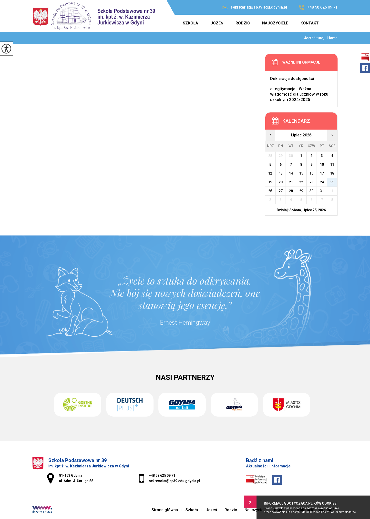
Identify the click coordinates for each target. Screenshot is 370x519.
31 (322, 191)
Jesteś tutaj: (315, 38)
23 (311, 182)
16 (311, 173)
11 (332, 164)
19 (270, 182)
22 (301, 182)
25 (332, 182)
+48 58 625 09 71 (318, 7)
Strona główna (170, 23)
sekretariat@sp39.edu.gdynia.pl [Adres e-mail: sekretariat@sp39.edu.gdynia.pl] (174, 481)
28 (291, 191)
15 (301, 173)
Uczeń (216, 23)
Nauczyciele (275, 23)
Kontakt (309, 23)
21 (291, 182)
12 (270, 173)
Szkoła (190, 23)
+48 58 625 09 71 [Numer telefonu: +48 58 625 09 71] (162, 475)
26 (270, 191)
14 (291, 173)
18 (332, 173)
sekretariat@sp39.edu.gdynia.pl (254, 7)
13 (281, 173)
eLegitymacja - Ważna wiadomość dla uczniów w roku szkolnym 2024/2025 (299, 94)
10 (322, 164)
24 (322, 182)
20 (281, 182)
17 (322, 173)
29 (301, 191)
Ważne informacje (301, 62)
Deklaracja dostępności (292, 78)
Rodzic (243, 23)
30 (311, 191)
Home (332, 38)
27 (281, 191)
